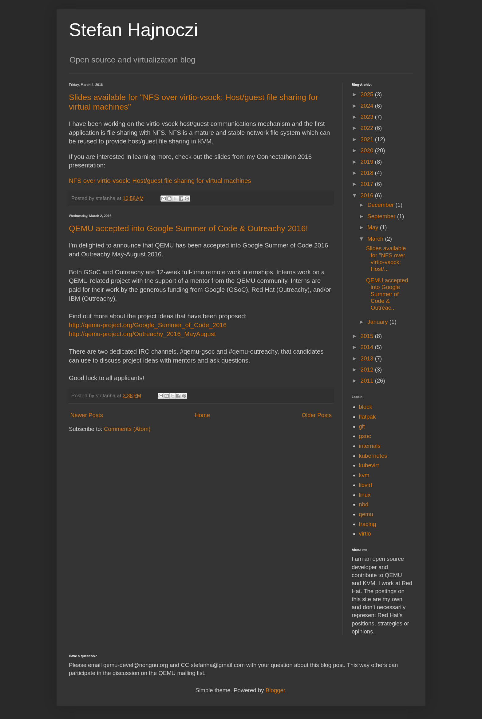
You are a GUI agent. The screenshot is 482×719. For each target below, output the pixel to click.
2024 (368, 105)
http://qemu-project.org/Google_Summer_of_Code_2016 (148, 324)
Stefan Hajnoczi (133, 29)
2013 (368, 358)
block (365, 407)
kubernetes (373, 455)
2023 (368, 117)
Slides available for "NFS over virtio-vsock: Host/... (386, 258)
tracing (367, 524)
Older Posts (317, 415)
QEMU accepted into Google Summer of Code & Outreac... (387, 294)
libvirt (365, 485)
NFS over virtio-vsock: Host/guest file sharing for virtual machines (160, 180)
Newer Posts (86, 415)
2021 (368, 139)
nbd (363, 504)
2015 (368, 336)
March (376, 238)
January (378, 322)
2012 (368, 369)
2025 (368, 94)
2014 (368, 347)
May (373, 227)
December (381, 205)
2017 (368, 184)
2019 (368, 162)
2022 (368, 128)
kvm (364, 475)
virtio (365, 533)
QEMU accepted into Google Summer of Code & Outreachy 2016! (188, 228)
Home (202, 415)
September (382, 216)
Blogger (275, 690)
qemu (366, 514)
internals (370, 446)
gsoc (365, 436)
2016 (368, 195)
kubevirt (369, 465)
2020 (368, 150)
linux (364, 495)
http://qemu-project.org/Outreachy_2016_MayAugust (142, 333)
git (362, 426)
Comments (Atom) (127, 429)
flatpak (367, 416)
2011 (368, 380)
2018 (368, 173)
